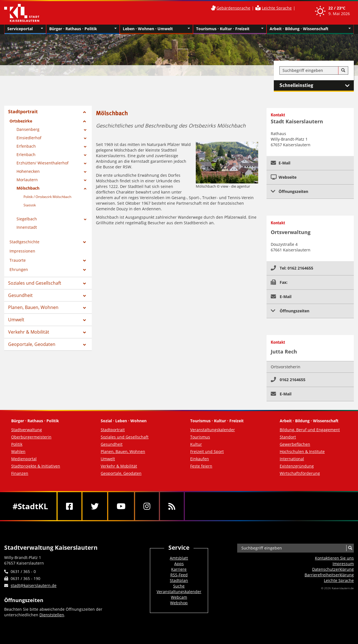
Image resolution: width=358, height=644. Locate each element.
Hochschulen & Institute (302, 451)
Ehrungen (19, 269)
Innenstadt (27, 227)
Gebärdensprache (233, 8)
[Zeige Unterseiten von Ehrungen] (84, 269)
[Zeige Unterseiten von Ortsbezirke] (84, 121)
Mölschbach (28, 188)
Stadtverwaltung (26, 429)
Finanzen (19, 473)
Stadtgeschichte (24, 241)
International (292, 458)
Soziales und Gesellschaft (34, 283)
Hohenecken (28, 171)
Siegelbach (27, 218)
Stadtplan (179, 580)
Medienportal (24, 458)
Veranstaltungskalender (212, 429)
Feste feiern (201, 466)
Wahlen (18, 451)
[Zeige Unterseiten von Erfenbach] (85, 146)
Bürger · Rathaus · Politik (83, 29)
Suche (179, 586)
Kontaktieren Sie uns (334, 558)
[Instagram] (147, 506)
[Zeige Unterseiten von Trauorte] (84, 260)
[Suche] (343, 70)
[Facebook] (69, 506)
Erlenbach (26, 154)
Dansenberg (28, 129)
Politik (16, 444)
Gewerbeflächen (295, 444)
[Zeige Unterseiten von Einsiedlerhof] (85, 138)
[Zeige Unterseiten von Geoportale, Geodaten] (84, 344)
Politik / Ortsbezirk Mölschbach (47, 196)
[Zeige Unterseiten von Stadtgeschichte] (84, 242)
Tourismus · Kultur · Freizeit (229, 29)
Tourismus (200, 437)
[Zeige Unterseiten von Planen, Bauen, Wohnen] (84, 308)
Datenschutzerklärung (333, 569)
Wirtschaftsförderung (300, 473)
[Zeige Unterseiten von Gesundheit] (84, 295)
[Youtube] (121, 506)
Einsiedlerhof (29, 137)
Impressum (343, 563)
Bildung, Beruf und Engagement (310, 429)
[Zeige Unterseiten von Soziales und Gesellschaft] (84, 283)
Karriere (179, 569)
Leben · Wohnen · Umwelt (156, 29)
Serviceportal (25, 29)
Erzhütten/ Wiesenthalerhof (43, 163)
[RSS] (172, 506)
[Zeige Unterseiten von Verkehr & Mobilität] (84, 332)
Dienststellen (51, 614)
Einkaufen (199, 458)
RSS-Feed (179, 574)
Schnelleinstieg (316, 85)
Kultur (196, 444)
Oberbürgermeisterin (31, 437)
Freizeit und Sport (207, 451)
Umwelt (16, 320)
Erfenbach (26, 146)
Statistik (29, 205)
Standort (288, 437)
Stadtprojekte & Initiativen (35, 466)
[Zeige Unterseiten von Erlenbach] (85, 155)
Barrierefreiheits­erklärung (329, 574)
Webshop (179, 602)
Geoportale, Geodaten (31, 344)
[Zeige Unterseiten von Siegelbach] (85, 219)
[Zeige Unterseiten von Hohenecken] (85, 172)
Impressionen (22, 251)
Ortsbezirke (21, 121)
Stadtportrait (23, 111)
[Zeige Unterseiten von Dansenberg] (85, 130)
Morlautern (27, 179)
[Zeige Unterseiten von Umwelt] (84, 320)
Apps (179, 563)
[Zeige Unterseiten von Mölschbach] (85, 188)
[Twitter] (95, 506)
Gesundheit (20, 295)
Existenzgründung (297, 466)
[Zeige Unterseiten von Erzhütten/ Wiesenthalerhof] (85, 163)
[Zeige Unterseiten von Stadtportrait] (84, 112)
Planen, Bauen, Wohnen (33, 307)
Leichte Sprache (277, 8)
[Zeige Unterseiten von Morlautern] (85, 180)
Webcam (179, 597)
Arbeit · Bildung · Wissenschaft (310, 29)
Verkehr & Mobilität (28, 332)
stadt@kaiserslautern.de (33, 585)
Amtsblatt (179, 558)
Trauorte (18, 260)
